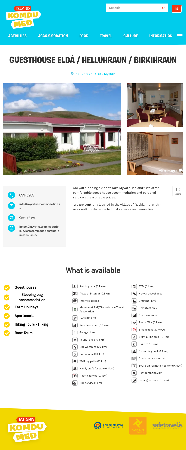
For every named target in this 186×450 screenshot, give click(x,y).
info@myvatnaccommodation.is (39, 206)
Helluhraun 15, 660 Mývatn (95, 73)
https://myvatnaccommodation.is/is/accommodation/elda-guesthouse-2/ (39, 231)
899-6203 (26, 195)
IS (176, 9)
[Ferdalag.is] (23, 16)
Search (114, 7)
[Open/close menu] (180, 35)
